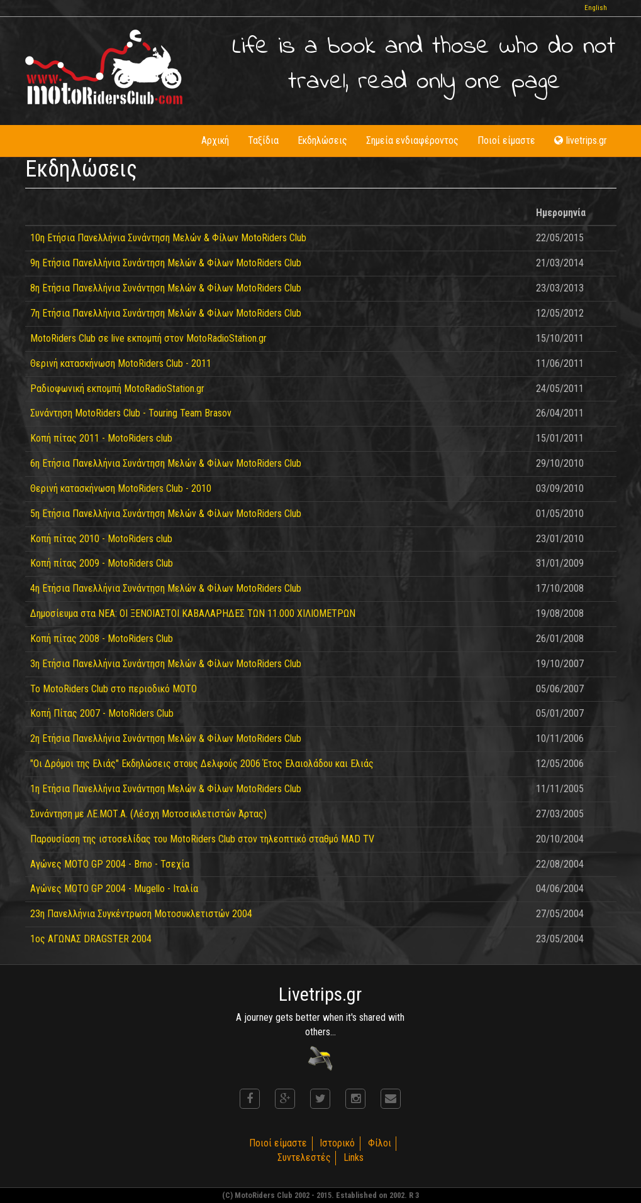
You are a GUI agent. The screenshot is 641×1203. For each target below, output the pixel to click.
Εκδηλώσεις (322, 140)
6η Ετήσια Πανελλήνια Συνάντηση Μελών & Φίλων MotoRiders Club (165, 463)
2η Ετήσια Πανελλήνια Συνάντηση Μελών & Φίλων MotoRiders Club (165, 738)
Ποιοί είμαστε (506, 140)
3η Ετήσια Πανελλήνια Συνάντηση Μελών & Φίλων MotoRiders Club (165, 664)
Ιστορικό (337, 1143)
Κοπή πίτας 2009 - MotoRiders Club (101, 563)
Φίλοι (379, 1143)
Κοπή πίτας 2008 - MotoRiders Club (101, 639)
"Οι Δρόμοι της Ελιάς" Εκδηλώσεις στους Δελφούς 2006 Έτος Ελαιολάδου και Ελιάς (202, 764)
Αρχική (215, 140)
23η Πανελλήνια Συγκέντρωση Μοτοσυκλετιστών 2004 (141, 914)
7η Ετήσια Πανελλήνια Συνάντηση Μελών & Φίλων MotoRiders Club (165, 313)
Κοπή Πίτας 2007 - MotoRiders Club (102, 713)
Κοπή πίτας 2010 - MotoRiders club (101, 539)
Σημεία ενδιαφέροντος (412, 140)
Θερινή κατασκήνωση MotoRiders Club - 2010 (120, 488)
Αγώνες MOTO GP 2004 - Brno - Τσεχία (109, 864)
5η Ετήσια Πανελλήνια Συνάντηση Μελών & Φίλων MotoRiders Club (165, 514)
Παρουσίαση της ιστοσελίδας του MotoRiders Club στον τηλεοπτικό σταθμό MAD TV (202, 839)
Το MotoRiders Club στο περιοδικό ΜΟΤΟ (113, 689)
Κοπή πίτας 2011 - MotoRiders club (101, 438)
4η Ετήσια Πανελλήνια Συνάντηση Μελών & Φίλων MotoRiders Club (165, 588)
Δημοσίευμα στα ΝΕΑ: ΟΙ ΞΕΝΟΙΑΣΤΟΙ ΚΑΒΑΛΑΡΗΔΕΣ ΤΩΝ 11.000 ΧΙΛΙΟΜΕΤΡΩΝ (192, 613)
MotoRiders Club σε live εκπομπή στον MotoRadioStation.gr (148, 338)
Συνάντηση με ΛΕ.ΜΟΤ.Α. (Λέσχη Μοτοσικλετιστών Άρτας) (148, 814)
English (595, 8)
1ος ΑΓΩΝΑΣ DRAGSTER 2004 (91, 939)
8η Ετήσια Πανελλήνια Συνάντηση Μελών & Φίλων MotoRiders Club (165, 288)
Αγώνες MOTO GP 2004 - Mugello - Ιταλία (114, 889)
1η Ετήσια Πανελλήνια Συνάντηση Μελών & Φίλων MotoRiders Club (165, 789)
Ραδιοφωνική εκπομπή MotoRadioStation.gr (117, 389)
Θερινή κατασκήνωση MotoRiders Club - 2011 (120, 363)
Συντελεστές (303, 1157)
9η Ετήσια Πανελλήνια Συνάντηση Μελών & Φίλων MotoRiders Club (165, 263)
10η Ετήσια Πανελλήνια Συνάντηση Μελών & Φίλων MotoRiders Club (168, 238)
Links (353, 1157)
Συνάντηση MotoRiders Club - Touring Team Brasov (130, 413)
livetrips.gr (580, 140)
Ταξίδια (263, 140)
